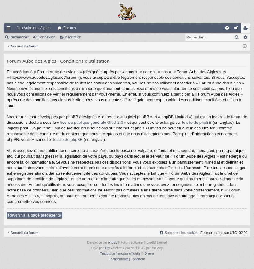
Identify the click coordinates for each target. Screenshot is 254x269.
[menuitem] (227, 28)
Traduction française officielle (120, 253)
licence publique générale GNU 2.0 (91, 122)
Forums (69, 28)
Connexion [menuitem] (237, 29)
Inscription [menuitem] (247, 29)
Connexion (46, 37)
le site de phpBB (197, 122)
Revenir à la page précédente (34, 215)
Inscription (73, 37)
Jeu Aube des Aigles (33, 28)
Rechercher (19, 37)
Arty (107, 248)
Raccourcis (9, 29)
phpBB (113, 242)
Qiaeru (149, 253)
